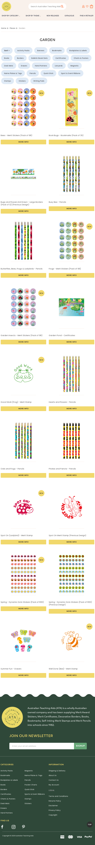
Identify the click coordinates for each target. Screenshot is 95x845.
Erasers (24, 66)
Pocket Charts (31, 785)
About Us (52, 775)
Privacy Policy (55, 810)
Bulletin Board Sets (39, 58)
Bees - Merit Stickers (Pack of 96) (16, 135)
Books (6, 58)
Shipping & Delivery (57, 771)
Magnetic (74, 66)
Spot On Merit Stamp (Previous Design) (67, 535)
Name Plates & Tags (13, 73)
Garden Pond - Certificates (62, 335)
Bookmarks (57, 50)
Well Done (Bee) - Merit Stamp (63, 668)
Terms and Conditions (58, 796)
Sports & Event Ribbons (35, 794)
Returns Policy (55, 801)
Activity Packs (23, 50)
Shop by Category (10, 16)
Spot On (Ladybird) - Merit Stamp (17, 535)
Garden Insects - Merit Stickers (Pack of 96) (21, 335)
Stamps (7, 81)
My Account (54, 785)
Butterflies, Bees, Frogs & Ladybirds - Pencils (21, 268)
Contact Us (54, 780)
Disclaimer (53, 805)
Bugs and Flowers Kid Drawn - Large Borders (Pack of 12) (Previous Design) (22, 203)
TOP (90, 824)
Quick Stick (48, 73)
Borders (20, 58)
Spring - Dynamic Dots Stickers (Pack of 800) (22, 602)
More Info (23, 142)
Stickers (22, 81)
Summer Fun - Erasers (11, 668)
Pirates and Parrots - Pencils (62, 468)
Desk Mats (8, 66)
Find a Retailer (86, 16)
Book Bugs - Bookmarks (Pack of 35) (66, 135)
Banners (40, 50)
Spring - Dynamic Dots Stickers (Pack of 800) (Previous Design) (70, 603)
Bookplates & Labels (78, 50)
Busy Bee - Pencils (57, 202)
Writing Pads (38, 81)
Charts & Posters (81, 58)
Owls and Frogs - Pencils (12, 468)
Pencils (33, 73)
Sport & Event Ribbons (70, 73)
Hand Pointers (41, 66)
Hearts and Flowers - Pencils (62, 402)
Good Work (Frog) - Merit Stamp (16, 402)
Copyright (53, 815)
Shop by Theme (32, 16)
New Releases (53, 16)
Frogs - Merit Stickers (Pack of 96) (65, 268)
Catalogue (69, 16)
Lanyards (59, 66)
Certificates (60, 58)
